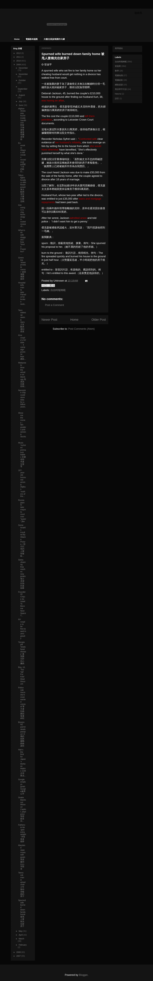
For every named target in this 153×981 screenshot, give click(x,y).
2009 (18, 64)
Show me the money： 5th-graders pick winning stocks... (22, 426)
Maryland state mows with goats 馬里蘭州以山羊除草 (22, 857)
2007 (18, 956)
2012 (18, 53)
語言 (117, 98)
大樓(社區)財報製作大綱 (54, 39)
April (21, 935)
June (21, 105)
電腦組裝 (119, 80)
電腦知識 (119, 75)
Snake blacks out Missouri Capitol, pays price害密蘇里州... (22, 809)
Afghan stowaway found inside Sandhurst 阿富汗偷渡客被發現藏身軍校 (22, 123)
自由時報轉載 (58, 290)
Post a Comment (54, 305)
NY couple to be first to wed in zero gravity (22, 628)
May (21, 931)
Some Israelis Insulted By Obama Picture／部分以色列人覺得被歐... (22, 540)
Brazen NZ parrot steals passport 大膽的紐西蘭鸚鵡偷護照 (22, 734)
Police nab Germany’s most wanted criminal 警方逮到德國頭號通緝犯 (22, 702)
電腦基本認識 (32, 39)
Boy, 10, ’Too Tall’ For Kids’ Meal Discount (21, 675)
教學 (117, 71)
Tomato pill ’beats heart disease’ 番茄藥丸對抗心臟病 (22, 653)
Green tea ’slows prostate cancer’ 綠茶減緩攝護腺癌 (22, 268)
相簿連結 (119, 48)
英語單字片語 (121, 89)
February (23, 945)
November (23, 74)
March (21, 939)
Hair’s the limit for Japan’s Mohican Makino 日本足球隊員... (22, 763)
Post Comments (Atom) (81, 328)
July (21, 101)
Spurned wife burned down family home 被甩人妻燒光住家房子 (22, 913)
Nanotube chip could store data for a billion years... (22, 399)
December (23, 68)
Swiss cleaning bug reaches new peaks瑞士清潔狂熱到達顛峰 (22, 574)
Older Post (98, 319)
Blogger (83, 975)
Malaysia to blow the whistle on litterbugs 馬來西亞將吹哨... (22, 374)
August (22, 95)
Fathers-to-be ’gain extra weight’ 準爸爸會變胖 (22, 833)
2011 (18, 57)
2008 (18, 952)
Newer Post (49, 319)
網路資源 (119, 85)
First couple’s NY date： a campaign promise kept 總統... (22, 347)
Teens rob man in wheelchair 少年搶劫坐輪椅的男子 (22, 884)
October (22, 80)
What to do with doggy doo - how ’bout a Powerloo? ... (22, 242)
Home (17, 39)
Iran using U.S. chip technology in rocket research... (22, 215)
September (22, 89)
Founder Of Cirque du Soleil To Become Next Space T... (22, 604)
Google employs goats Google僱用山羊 (22, 786)
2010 (18, 61)
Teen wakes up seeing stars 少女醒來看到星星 (22, 321)
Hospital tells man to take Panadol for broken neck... (22, 294)
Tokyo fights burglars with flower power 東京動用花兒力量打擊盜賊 (22, 188)
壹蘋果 (118, 66)
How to (118, 94)
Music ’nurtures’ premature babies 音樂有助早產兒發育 (22, 455)
